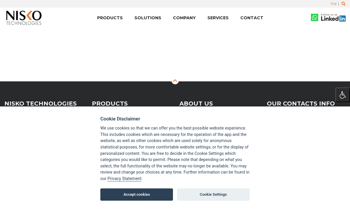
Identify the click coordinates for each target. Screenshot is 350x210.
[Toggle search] (344, 4)
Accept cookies (137, 194)
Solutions (147, 17)
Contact (251, 17)
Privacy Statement (124, 178)
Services (218, 17)
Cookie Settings (213, 194)
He (333, 3)
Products (110, 17)
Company (184, 17)
